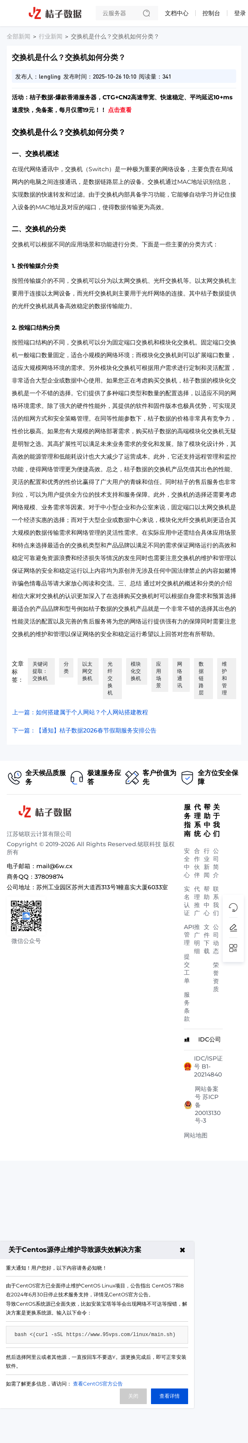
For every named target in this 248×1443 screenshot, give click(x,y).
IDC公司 (209, 1039)
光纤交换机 (110, 678)
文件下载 (207, 939)
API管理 (189, 934)
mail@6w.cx (54, 866)
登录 (240, 13)
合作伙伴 (197, 863)
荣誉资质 (216, 977)
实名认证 (187, 901)
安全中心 (187, 863)
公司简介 (216, 863)
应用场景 (158, 675)
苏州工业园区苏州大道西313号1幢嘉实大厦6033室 (102, 887)
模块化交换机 (136, 671)
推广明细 (197, 939)
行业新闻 (50, 36)
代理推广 (197, 901)
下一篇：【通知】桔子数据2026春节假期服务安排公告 (84, 730)
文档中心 (177, 13)
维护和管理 (224, 678)
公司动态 (216, 939)
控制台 (211, 13)
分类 (66, 667)
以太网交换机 (87, 671)
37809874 (49, 876)
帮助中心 (207, 901)
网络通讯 (179, 675)
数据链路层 (201, 678)
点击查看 (120, 110)
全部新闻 (18, 36)
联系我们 (216, 901)
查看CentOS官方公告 (98, 1383)
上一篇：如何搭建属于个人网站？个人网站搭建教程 (80, 712)
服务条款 (187, 1006)
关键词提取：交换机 (40, 671)
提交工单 (187, 968)
